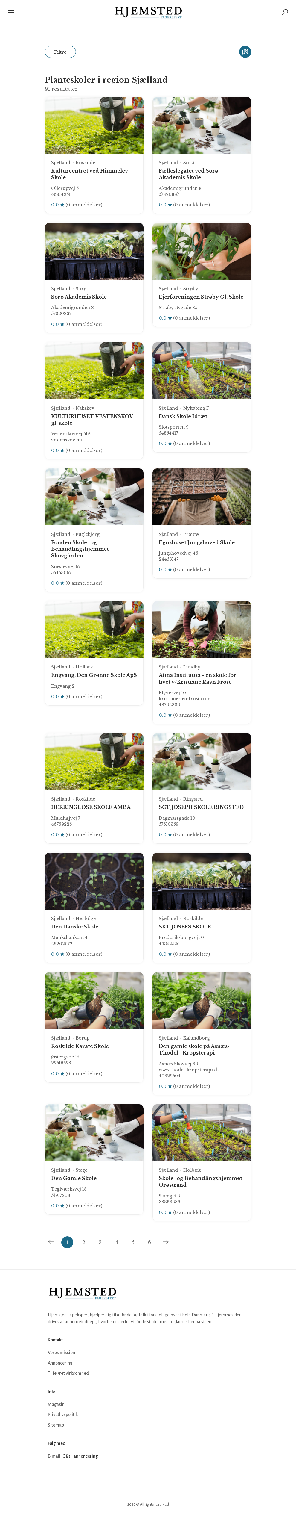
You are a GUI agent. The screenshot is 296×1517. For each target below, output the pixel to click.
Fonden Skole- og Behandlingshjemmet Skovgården (80, 549)
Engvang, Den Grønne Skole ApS (94, 675)
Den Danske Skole (74, 927)
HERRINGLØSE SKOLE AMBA (91, 807)
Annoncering (60, 1363)
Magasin (56, 1404)
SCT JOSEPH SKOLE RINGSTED (201, 807)
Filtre (60, 52)
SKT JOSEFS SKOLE (185, 927)
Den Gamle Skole (74, 1178)
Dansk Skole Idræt (183, 416)
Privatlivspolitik (63, 1414)
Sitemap (56, 1425)
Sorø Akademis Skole (79, 297)
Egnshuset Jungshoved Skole (197, 542)
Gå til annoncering (80, 1456)
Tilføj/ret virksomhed (68, 1373)
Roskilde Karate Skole (80, 1046)
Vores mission (61, 1352)
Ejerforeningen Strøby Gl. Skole (201, 297)
